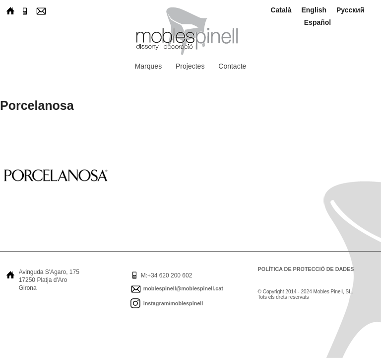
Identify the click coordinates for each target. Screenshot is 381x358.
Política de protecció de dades (306, 269)
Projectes (190, 66)
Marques (148, 66)
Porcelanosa (37, 105)
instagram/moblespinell (173, 303)
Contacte (232, 66)
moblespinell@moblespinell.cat (183, 288)
